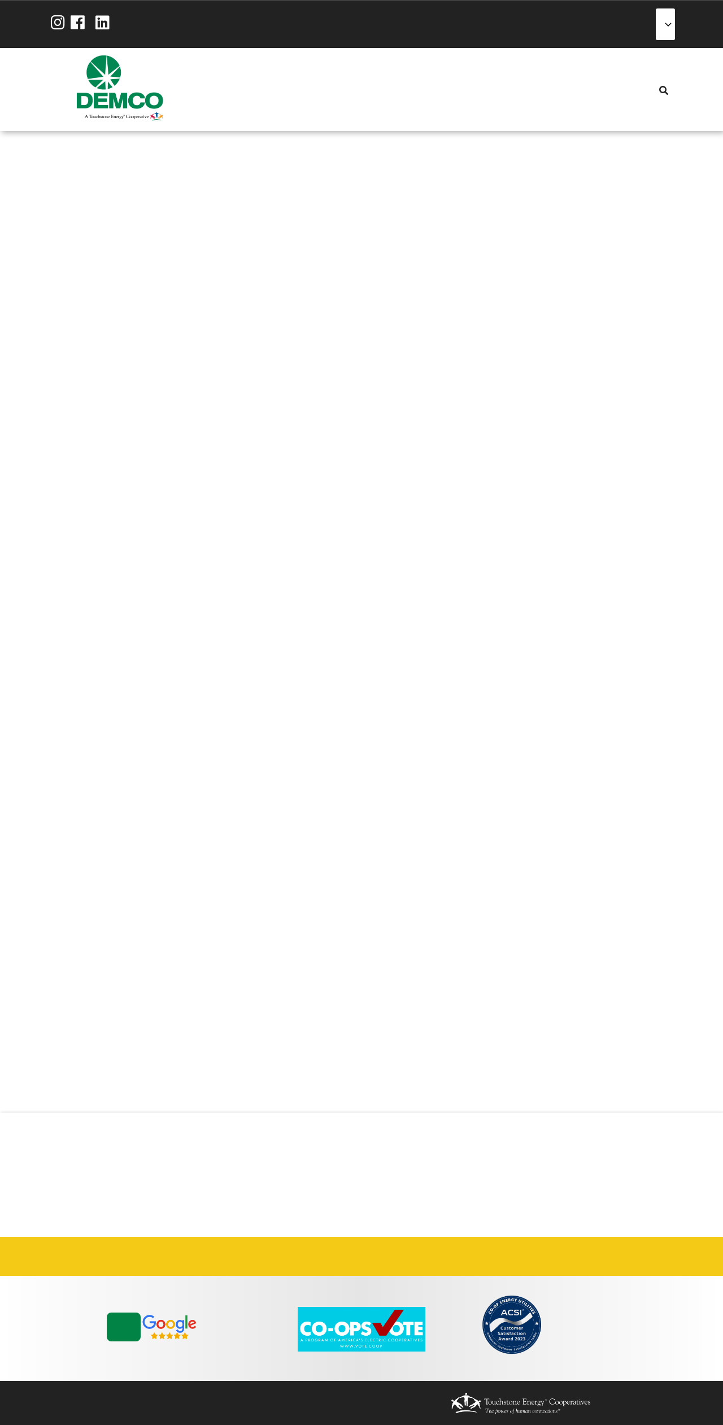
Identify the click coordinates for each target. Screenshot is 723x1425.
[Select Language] (665, 24)
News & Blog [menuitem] (326, 89)
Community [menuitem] (308, 89)
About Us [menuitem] (218, 89)
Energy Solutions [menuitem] (272, 89)
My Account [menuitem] (236, 89)
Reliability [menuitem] (290, 89)
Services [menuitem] (254, 89)
